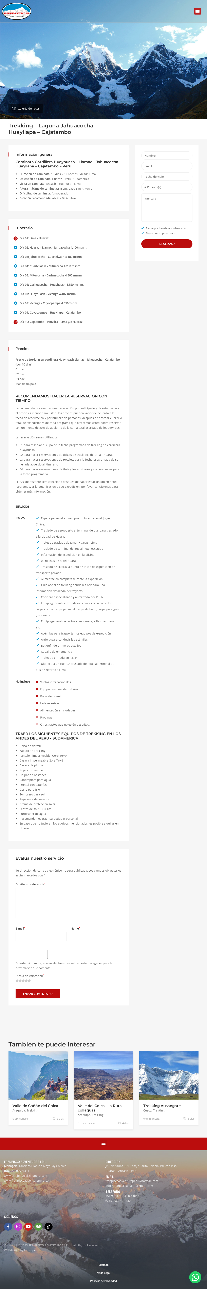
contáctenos (102, 486)
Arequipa (19, 1110)
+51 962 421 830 (116, 1196)
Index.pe (30, 1250)
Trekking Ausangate (162, 1106)
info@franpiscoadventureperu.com (129, 1186)
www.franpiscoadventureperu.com (27, 1180)
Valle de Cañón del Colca (35, 1106)
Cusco (147, 1110)
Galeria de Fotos (29, 108)
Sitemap (104, 1265)
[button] (197, 11)
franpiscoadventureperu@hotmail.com (132, 1181)
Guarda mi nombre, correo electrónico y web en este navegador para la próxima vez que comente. (64, 965)
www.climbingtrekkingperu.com (25, 1176)
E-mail (20, 928)
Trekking (32, 1110)
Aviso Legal (103, 1273)
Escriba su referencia (30, 884)
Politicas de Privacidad (103, 1281)
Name (75, 928)
